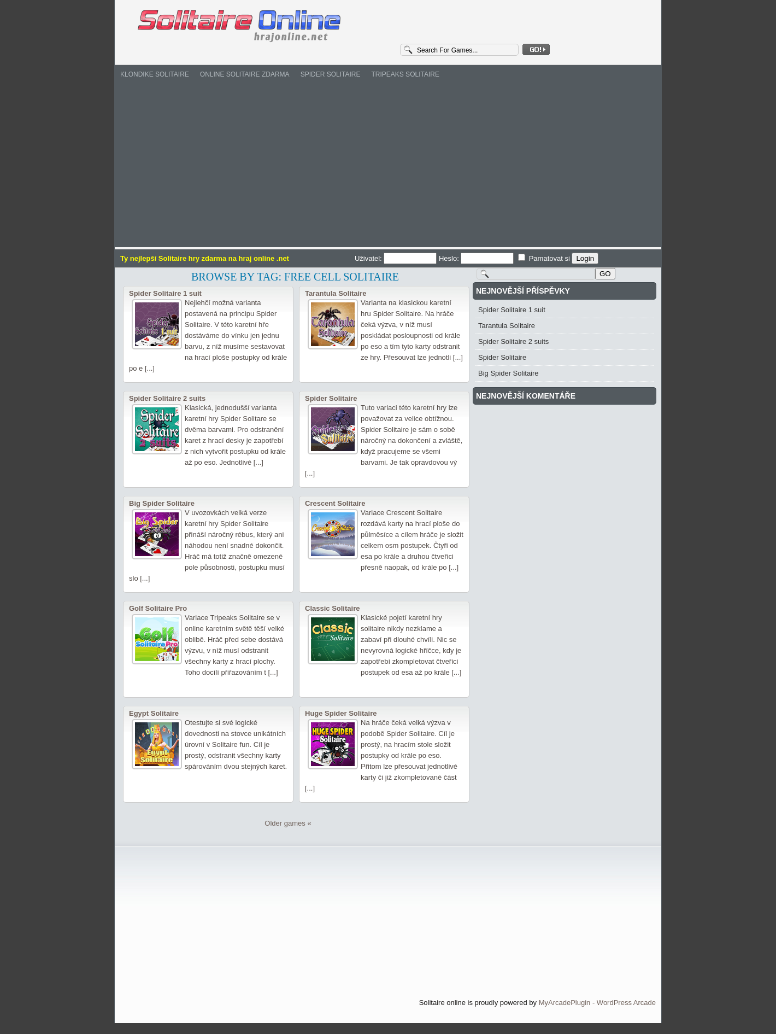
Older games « (287, 823)
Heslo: (477, 258)
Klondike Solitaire (154, 74)
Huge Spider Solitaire (341, 713)
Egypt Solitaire (154, 713)
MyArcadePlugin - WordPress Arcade (597, 1002)
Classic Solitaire (332, 608)
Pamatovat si (545, 258)
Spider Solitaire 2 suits (167, 398)
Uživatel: (397, 258)
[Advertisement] (388, 165)
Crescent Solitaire (335, 503)
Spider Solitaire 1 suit (165, 293)
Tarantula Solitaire (335, 293)
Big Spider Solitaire (162, 503)
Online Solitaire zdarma (245, 74)
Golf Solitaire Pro (158, 608)
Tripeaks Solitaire (405, 74)
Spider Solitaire (331, 74)
